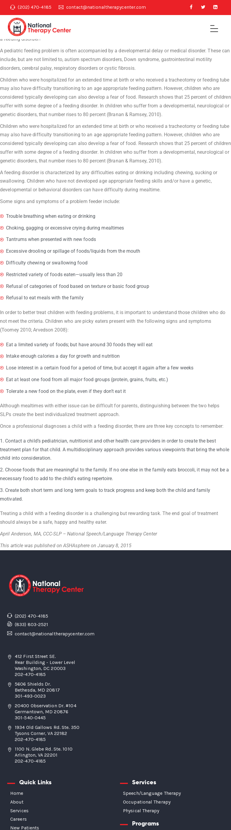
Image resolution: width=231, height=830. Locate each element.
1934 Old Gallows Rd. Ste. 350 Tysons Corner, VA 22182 (47, 730)
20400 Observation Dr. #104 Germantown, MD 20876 (45, 708)
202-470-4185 (30, 674)
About (17, 802)
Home (16, 793)
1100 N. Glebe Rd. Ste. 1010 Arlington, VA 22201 (43, 752)
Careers (18, 819)
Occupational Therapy (147, 802)
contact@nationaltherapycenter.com (102, 7)
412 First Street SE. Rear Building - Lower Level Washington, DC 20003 (45, 662)
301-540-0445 (30, 717)
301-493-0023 (30, 696)
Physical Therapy (141, 810)
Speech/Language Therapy (152, 793)
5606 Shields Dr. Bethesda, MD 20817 (37, 687)
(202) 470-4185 (30, 7)
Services (19, 810)
